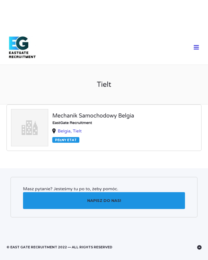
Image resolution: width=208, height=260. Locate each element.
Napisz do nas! (104, 200)
